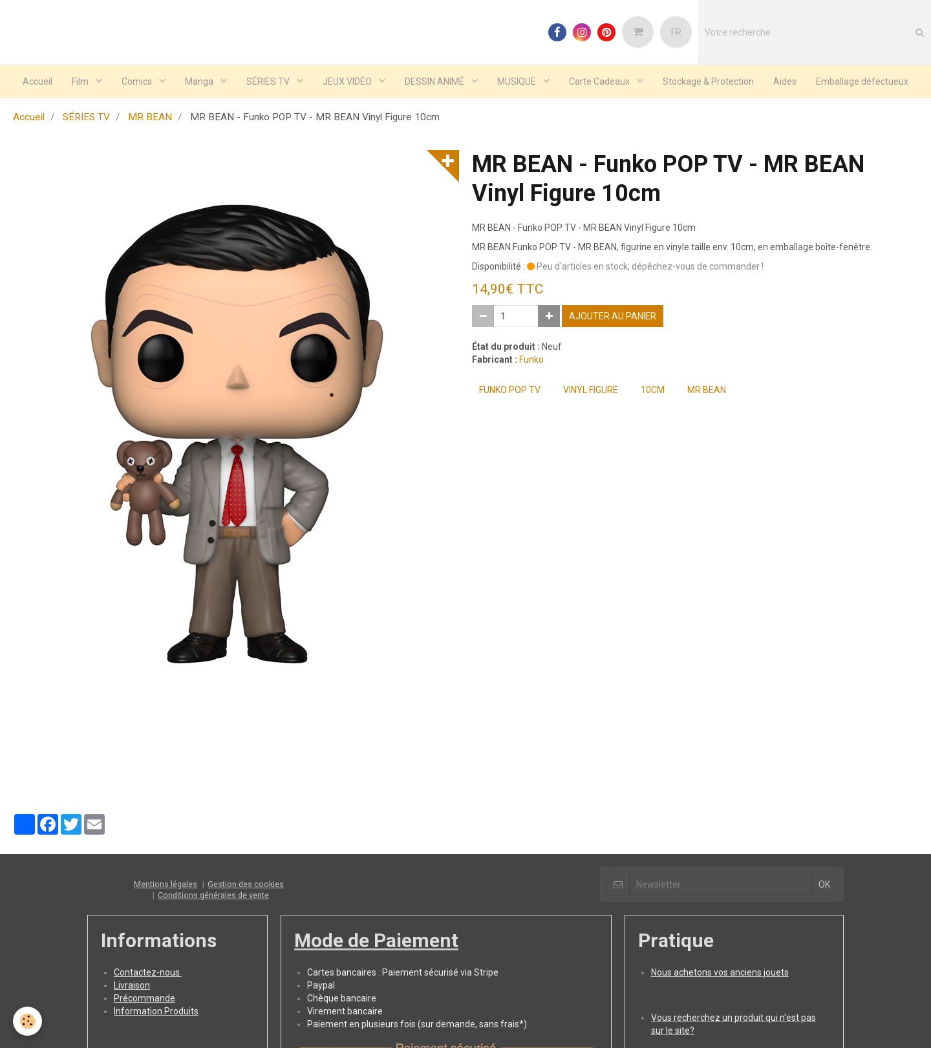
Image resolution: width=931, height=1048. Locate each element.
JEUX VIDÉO (348, 81)
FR (676, 32)
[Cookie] (27, 1021)
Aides (785, 81)
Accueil (37, 81)
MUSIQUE (517, 81)
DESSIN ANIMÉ (435, 81)
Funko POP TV (509, 391)
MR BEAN (150, 118)
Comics (138, 81)
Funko (531, 361)
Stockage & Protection (708, 81)
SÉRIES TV (269, 81)
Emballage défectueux (862, 81)
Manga (200, 81)
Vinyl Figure (590, 391)
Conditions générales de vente (213, 896)
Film (81, 81)
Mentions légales (165, 885)
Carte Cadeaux (600, 81)
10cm (653, 391)
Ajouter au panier (612, 317)
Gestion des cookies (246, 885)
